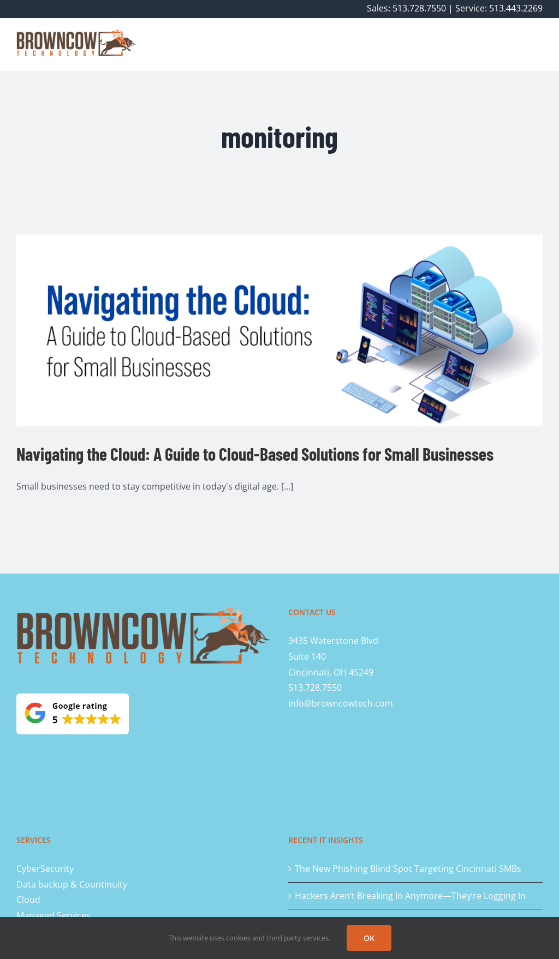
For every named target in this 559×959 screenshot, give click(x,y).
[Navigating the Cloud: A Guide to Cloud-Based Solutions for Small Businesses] (279, 330)
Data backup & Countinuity (71, 884)
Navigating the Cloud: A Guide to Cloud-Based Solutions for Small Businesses (254, 453)
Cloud (28, 900)
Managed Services (53, 915)
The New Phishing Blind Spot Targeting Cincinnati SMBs (408, 868)
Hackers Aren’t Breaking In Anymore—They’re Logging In (410, 896)
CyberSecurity (45, 868)
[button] (525, 44)
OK (369, 938)
